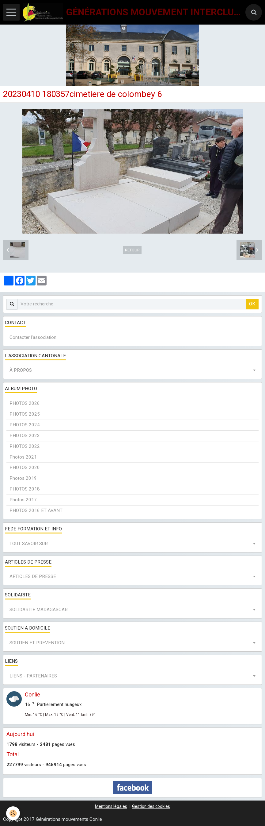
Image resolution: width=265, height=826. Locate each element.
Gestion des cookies (151, 806)
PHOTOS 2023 (24, 435)
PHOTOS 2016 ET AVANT (35, 510)
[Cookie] (13, 813)
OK (252, 304)
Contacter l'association (32, 337)
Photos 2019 (23, 478)
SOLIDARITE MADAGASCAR (38, 609)
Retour (132, 250)
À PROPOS (20, 370)
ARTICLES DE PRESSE (32, 576)
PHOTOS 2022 (24, 446)
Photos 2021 (23, 457)
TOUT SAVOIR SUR (28, 543)
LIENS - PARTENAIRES (33, 676)
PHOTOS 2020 (24, 467)
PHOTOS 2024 (24, 425)
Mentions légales (111, 806)
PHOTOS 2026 (24, 403)
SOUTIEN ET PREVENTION (37, 643)
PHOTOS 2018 (24, 489)
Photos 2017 (23, 499)
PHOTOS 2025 (24, 414)
